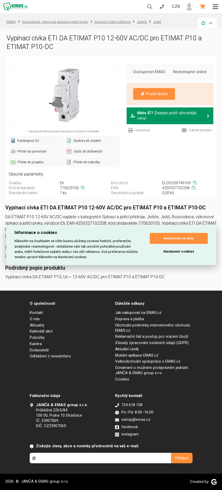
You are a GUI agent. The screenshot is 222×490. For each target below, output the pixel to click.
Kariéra (36, 343)
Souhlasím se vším (178, 238)
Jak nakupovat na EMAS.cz (138, 312)
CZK (176, 6)
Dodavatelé (39, 350)
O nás (35, 319)
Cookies (122, 379)
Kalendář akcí (41, 331)
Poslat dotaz (154, 93)
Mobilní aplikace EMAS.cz (136, 355)
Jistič (157, 22)
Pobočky (37, 337)
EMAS (11, 22)
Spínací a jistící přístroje (113, 22)
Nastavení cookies (178, 251)
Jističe (142, 22)
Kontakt (36, 312)
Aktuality (37, 325)
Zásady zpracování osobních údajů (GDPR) (152, 342)
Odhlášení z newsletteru (50, 356)
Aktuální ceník (127, 349)
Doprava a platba (129, 319)
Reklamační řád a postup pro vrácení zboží (151, 336)
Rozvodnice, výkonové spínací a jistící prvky (55, 22)
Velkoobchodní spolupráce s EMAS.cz (147, 361)
